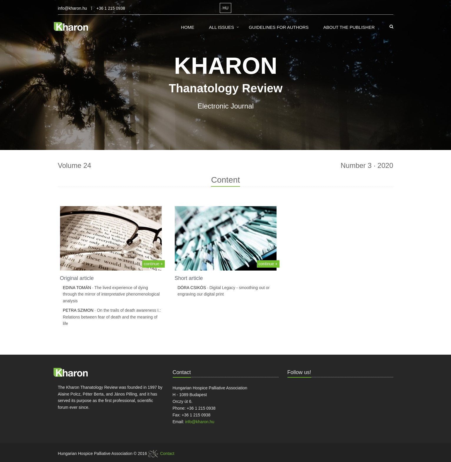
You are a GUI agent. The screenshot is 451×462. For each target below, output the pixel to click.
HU (225, 8)
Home (187, 27)
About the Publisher (349, 27)
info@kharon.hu (72, 8)
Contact (167, 453)
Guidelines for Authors (279, 27)
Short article (189, 278)
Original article (77, 278)
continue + (153, 263)
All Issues (221, 27)
